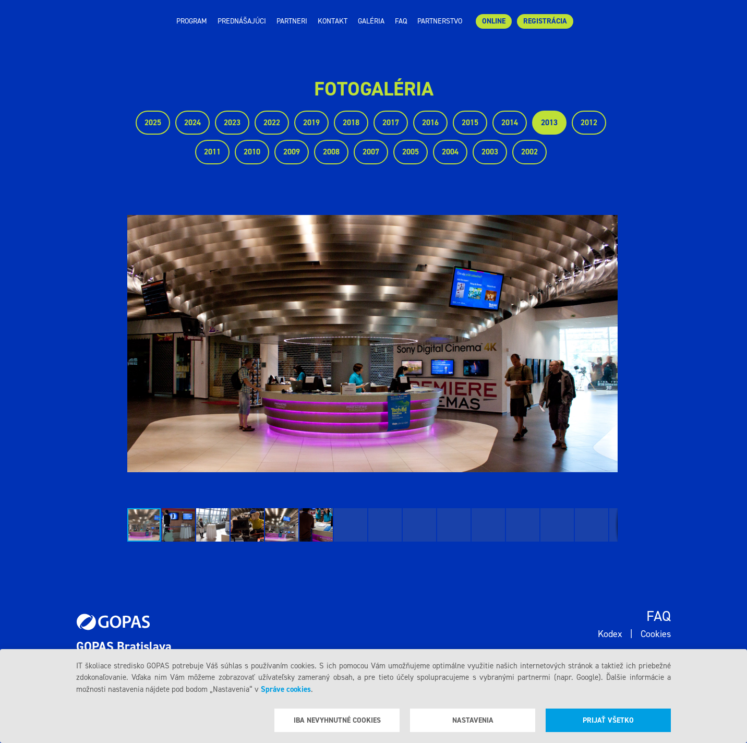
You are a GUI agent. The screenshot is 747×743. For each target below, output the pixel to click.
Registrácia (545, 21)
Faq (401, 21)
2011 (212, 152)
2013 (549, 122)
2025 (152, 122)
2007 (371, 152)
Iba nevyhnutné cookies (337, 720)
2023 (232, 122)
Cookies (656, 634)
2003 (489, 152)
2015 (470, 122)
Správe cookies (286, 689)
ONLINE (493, 21)
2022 (271, 122)
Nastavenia (472, 720)
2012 (589, 122)
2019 (311, 122)
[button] (608, 343)
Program (191, 21)
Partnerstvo (439, 21)
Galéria (371, 21)
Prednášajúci (242, 21)
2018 (351, 122)
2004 (450, 152)
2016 (430, 122)
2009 (291, 152)
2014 (509, 122)
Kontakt (332, 21)
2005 (410, 152)
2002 (529, 152)
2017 (390, 122)
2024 (192, 122)
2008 (331, 152)
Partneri (291, 21)
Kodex (610, 634)
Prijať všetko (608, 720)
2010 (252, 152)
